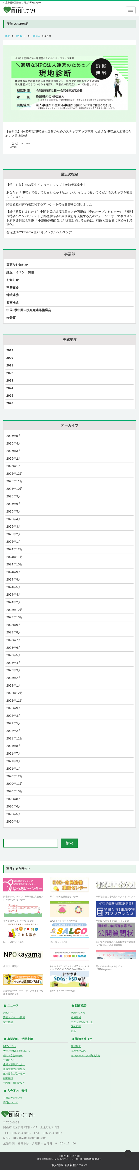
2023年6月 (13, 647)
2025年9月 (13, 496)
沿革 (73, 1031)
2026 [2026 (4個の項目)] (9, 403)
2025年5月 (13, 511)
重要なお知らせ (17, 265)
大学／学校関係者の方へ (16, 1051)
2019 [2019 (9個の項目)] (9, 350)
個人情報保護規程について (69, 1165)
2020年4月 (13, 821)
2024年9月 (13, 572)
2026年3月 (13, 451)
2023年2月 (13, 678)
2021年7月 (13, 753)
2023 (14, 147)
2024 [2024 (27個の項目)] (9, 388)
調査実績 (8, 1078)
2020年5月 (13, 814)
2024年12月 (14, 549)
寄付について (10, 1102)
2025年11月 (14, 481)
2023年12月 (14, 610)
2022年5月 (13, 723)
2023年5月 (13, 655)
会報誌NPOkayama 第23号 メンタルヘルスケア (39, 232)
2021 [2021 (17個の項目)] (9, 365)
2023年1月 (13, 685)
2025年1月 (13, 541)
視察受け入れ (78, 1051)
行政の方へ (9, 1059)
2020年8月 (13, 799)
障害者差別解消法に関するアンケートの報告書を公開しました (49, 204)
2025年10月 (14, 488)
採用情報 (8, 1022)
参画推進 (12, 302)
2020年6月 (13, 806)
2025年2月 (13, 534)
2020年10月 (14, 791)
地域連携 (12, 295)
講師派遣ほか (83, 1039)
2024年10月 (14, 564)
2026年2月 (13, 458)
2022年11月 (14, 700)
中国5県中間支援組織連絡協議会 (28, 310)
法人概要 (76, 1026)
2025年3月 (13, 526)
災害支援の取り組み (14, 1069)
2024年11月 (14, 557)
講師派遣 (76, 1046)
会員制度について (13, 1098)
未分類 (11, 317)
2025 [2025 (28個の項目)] (9, 395)
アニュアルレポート (82, 1022)
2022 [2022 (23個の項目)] (9, 373)
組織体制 (76, 1017)
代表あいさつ (78, 1012)
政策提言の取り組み (14, 1073)
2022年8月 (13, 715)
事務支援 (12, 287)
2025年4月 (13, 519)
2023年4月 (13, 662)
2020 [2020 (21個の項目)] (9, 357)
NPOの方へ (9, 1046)
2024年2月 (13, 602)
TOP (7, 36)
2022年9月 (13, 708)
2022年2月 (13, 730)
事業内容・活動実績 (20, 1039)
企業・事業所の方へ (14, 1064)
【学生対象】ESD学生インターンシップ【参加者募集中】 (46, 185)
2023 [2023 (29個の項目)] (9, 380)
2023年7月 (13, 640)
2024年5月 (13, 587)
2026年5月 (13, 436)
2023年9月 (13, 625)
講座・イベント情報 (20, 272)
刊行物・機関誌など (14, 1082)
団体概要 (80, 1005)
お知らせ (21, 36)
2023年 (36, 36)
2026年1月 (13, 466)
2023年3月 (13, 670)
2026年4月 (13, 443)
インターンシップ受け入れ (85, 1055)
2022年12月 (14, 693)
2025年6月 (13, 504)
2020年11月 (14, 783)
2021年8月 (13, 746)
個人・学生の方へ (13, 1055)
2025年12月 (14, 473)
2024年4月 (13, 594)
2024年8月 (13, 579)
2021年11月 (14, 738)
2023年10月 (14, 617)
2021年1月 (13, 768)
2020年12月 (14, 776)
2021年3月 (13, 761)
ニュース (13, 1005)
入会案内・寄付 (17, 1090)
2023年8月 (13, 632)
